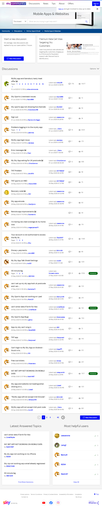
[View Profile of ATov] (29, 243)
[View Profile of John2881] (31, 253)
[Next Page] (63, 417)
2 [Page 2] (46, 417)
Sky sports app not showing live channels (28, 107)
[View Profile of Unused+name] (54, 273)
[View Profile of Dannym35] (60, 297)
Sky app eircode (17, 201)
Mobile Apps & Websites (51, 14)
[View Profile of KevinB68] (30, 99)
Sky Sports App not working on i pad (26, 296)
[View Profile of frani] (29, 153)
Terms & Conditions (36, 494)
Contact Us (24, 497)
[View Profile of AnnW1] (30, 410)
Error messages (17, 150)
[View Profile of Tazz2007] (60, 238)
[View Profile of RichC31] (30, 299)
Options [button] (93, 69)
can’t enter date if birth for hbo (24, 307)
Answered (93, 273)
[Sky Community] (16, 3)
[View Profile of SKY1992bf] (60, 171)
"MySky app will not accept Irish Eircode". (28, 397)
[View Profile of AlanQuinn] (32, 204)
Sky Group (79, 497)
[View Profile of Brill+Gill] (60, 250)
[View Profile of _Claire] (59, 129)
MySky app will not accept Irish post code (28, 407)
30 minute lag (17, 271)
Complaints (78, 494)
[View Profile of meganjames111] (33, 227)
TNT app (14, 337)
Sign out (14, 117)
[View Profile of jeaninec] (31, 133)
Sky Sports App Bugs (20, 317)
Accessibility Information (66, 494)
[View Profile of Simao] (59, 361)
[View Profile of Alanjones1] (32, 340)
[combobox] (55, 21)
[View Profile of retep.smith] (61, 372)
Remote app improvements (22, 211)
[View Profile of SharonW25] (32, 184)
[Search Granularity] (20, 21)
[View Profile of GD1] (58, 327)
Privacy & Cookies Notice (51, 494)
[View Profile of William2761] (33, 400)
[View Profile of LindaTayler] (32, 310)
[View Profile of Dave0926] (31, 330)
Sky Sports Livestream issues (23, 96)
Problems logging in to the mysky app (26, 127)
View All (76, 482)
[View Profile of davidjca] (31, 143)
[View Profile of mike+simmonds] (32, 89)
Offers (71, 3)
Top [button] (97, 494)
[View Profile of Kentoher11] (31, 289)
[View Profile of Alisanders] (32, 363)
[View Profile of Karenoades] (61, 317)
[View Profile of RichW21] (59, 107)
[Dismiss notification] (97, 9)
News (45, 3)
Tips (53, 3)
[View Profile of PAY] (29, 194)
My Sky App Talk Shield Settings (24, 260)
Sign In (96, 4)
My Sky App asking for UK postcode (26, 160)
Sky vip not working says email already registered (24, 463)
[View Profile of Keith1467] (31, 376)
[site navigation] (3, 4)
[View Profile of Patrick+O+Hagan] (34, 120)
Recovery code (17, 191)
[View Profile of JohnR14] (31, 173)
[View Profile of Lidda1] (30, 390)
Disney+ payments (19, 250)
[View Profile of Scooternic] (32, 214)
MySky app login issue (20, 140)
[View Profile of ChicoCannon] (33, 163)
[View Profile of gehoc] (30, 320)
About (62, 3)
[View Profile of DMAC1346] (10, 466)
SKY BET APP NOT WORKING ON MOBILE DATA (23, 444)
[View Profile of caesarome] (60, 117)
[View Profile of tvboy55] (59, 83)
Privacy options (24, 494)
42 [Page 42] (58, 417)
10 (43, 84)
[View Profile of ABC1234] (31, 276)
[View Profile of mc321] (29, 263)
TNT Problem (16, 170)
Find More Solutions (25, 482)
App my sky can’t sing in (21, 327)
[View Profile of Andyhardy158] (33, 110)
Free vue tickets (17, 360)
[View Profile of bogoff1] (59, 349)
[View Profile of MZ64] (8, 457)
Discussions (34, 3)
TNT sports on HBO (19, 181)
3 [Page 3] (50, 417)
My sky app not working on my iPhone (20, 454)
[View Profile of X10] (29, 353)
